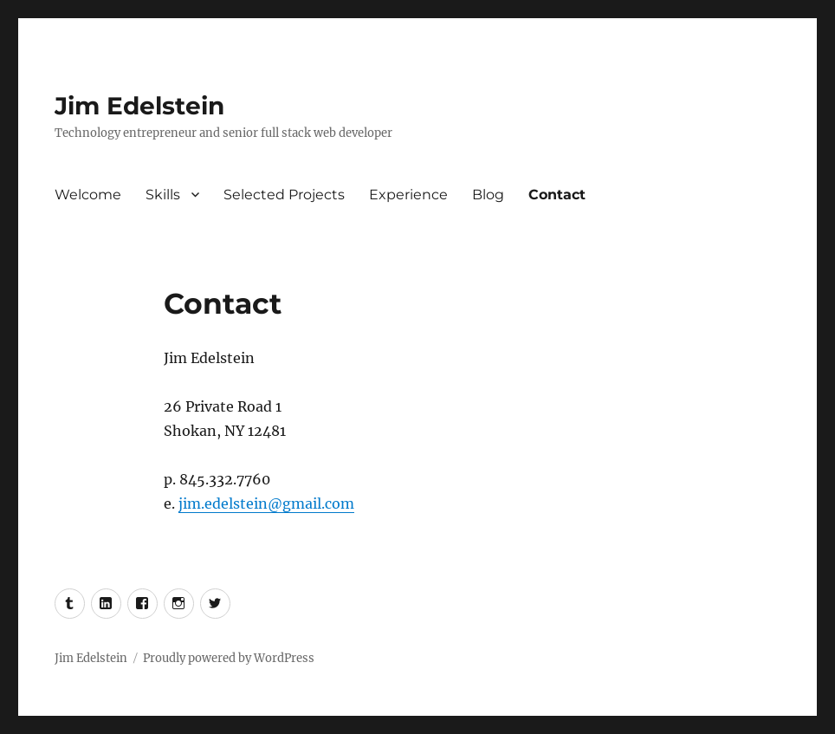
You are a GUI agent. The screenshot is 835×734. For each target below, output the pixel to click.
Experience (408, 194)
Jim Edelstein (139, 105)
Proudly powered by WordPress (228, 658)
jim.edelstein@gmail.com (266, 503)
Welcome (88, 194)
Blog (488, 194)
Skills (163, 194)
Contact (557, 194)
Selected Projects (284, 194)
